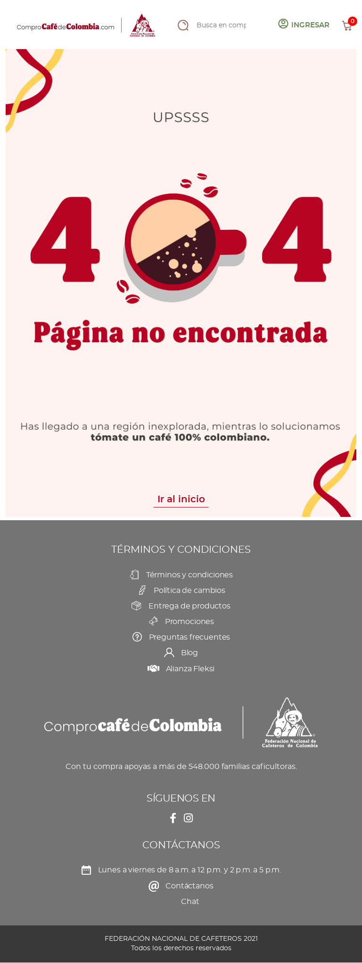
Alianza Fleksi (190, 669)
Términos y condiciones (189, 575)
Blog (189, 653)
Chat (190, 901)
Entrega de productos (189, 606)
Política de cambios (189, 590)
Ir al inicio (181, 499)
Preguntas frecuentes (189, 637)
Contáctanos (189, 886)
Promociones (189, 621)
